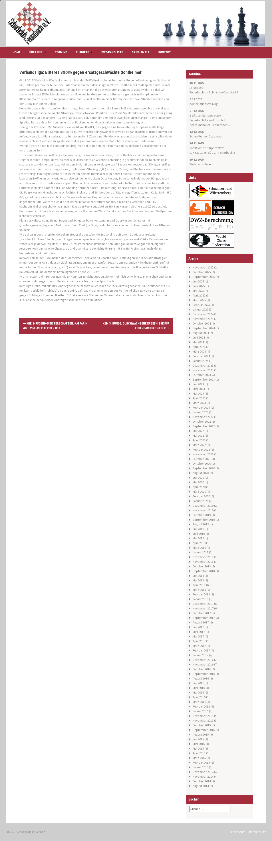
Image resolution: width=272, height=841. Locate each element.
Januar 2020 (200, 501)
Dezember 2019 (203, 506)
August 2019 (201, 524)
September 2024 (204, 328)
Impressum (237, 832)
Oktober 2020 (202, 464)
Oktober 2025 (202, 272)
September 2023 (204, 379)
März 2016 (199, 702)
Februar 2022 (201, 450)
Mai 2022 (198, 436)
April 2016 (199, 697)
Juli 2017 (198, 627)
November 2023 (203, 370)
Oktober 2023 (202, 375)
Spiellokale (140, 52)
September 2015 (204, 730)
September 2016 (204, 674)
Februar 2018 (201, 594)
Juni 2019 (199, 534)
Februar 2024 (201, 356)
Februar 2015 (201, 762)
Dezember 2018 (203, 557)
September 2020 (204, 468)
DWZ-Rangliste (112, 52)
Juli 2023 (198, 384)
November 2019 (203, 510)
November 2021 (203, 454)
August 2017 (201, 622)
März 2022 (199, 445)
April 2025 (199, 295)
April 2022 (199, 440)
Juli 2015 (198, 739)
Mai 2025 (198, 291)
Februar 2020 (201, 496)
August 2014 (201, 786)
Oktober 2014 (202, 781)
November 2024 (203, 319)
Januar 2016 (200, 711)
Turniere (82, 52)
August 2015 (201, 734)
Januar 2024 (200, 361)
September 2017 (204, 618)
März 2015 (199, 758)
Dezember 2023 (203, 365)
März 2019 (199, 548)
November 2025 (203, 267)
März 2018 (199, 590)
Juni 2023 (199, 389)
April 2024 (199, 347)
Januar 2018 (200, 599)
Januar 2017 (200, 655)
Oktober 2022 (202, 421)
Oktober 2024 (202, 323)
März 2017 (199, 646)
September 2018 (204, 571)
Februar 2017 (201, 650)
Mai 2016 (198, 692)
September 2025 (204, 277)
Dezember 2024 (203, 314)
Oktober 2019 (202, 515)
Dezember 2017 (203, 604)
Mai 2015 (198, 748)
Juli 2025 (198, 281)
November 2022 (203, 417)
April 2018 (199, 585)
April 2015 (199, 753)
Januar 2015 (200, 767)
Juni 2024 (199, 337)
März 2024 (199, 351)
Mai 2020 (198, 482)
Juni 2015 (199, 744)
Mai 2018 (198, 580)
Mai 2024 (198, 342)
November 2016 (203, 664)
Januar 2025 (200, 309)
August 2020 (201, 473)
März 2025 (199, 300)
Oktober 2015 (202, 725)
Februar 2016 (201, 706)
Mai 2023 (198, 393)
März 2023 (199, 403)
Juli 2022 (198, 431)
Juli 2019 (198, 529)
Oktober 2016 (202, 669)
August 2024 (201, 333)
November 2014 (203, 776)
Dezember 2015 (203, 716)
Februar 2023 (201, 407)
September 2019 (204, 520)
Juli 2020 (198, 478)
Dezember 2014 (203, 772)
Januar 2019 (200, 552)
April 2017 (199, 641)
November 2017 (203, 608)
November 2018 (203, 562)
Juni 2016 (199, 688)
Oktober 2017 (202, 613)
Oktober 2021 (202, 459)
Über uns (35, 52)
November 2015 (203, 720)
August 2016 (201, 678)
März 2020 (199, 492)
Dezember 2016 (203, 660)
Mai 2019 (198, 538)
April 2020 (199, 487)
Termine (61, 52)
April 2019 (199, 543)
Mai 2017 (198, 636)
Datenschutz (257, 832)
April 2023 (199, 398)
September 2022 (204, 426)
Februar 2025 (201, 305)
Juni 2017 (199, 632)
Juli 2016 (198, 683)
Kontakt (164, 52)
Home (16, 52)
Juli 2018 (198, 576)
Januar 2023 (200, 412)
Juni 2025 (199, 286)
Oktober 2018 (202, 566)
